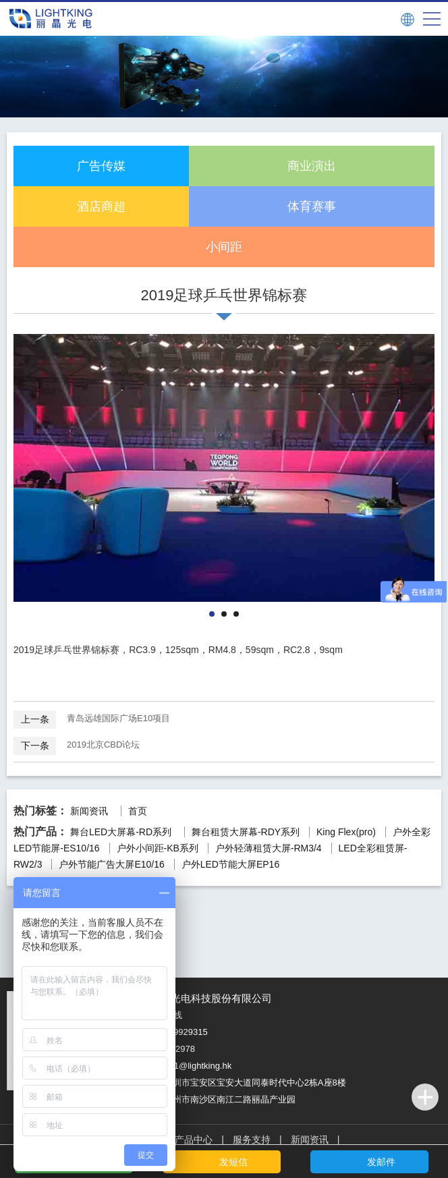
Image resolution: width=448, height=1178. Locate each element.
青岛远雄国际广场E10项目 (91, 718)
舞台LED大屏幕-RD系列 (120, 831)
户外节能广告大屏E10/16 (111, 864)
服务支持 (252, 1139)
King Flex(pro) (346, 831)
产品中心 (194, 1139)
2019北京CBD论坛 (76, 745)
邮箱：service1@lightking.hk (176, 1066)
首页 (137, 811)
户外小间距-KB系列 (157, 848)
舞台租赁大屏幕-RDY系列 (246, 831)
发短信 (233, 1161)
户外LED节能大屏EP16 (230, 864)
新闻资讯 (89, 811)
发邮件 (381, 1161)
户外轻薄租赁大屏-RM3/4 (268, 848)
